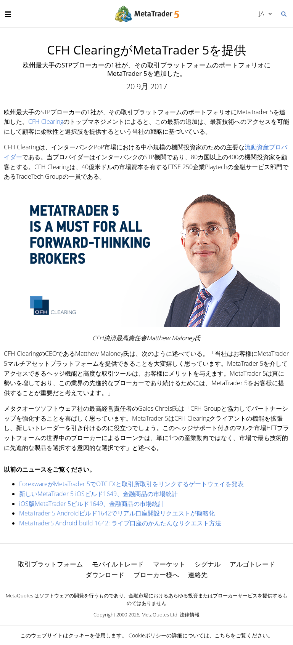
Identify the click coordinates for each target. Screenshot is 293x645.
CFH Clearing (45, 121)
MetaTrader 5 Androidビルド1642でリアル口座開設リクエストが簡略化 (117, 513)
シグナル (208, 564)
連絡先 (198, 574)
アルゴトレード (252, 564)
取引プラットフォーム (50, 564)
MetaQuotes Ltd (159, 614)
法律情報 (190, 614)
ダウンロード (104, 574)
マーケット (169, 564)
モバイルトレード (118, 564)
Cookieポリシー (147, 635)
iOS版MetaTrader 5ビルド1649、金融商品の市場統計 (91, 503)
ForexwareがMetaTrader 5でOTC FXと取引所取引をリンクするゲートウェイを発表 (131, 484)
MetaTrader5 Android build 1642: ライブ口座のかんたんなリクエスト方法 (120, 523)
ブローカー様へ (156, 574)
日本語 (261, 13)
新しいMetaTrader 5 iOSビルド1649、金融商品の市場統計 (98, 494)
